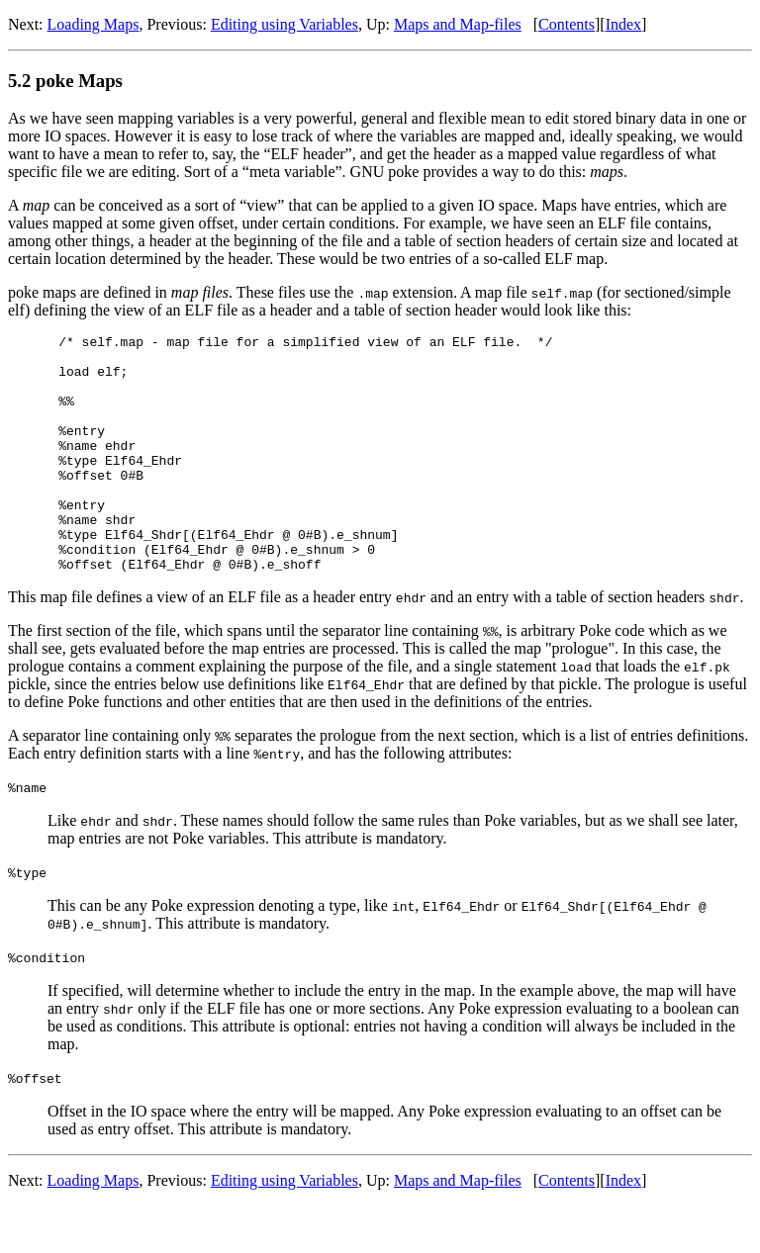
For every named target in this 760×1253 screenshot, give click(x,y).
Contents (566, 24)
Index (623, 24)
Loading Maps (94, 24)
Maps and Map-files (458, 24)
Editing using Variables (284, 24)
